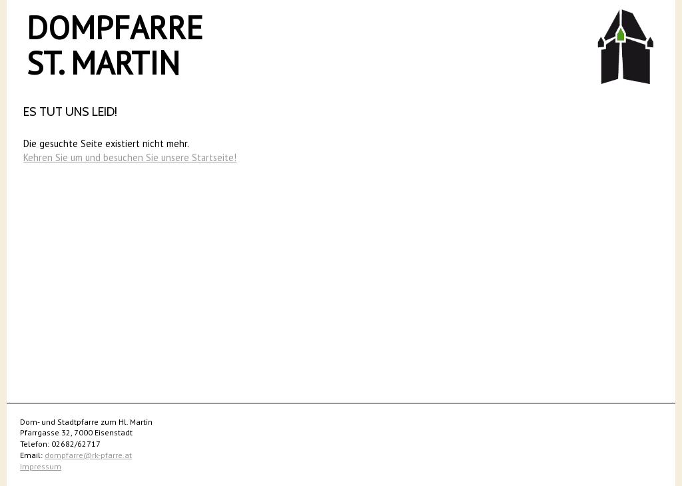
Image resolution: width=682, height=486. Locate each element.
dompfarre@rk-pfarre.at (88, 455)
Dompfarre (115, 27)
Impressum (40, 466)
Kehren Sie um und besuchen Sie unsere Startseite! (129, 157)
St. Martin (103, 62)
